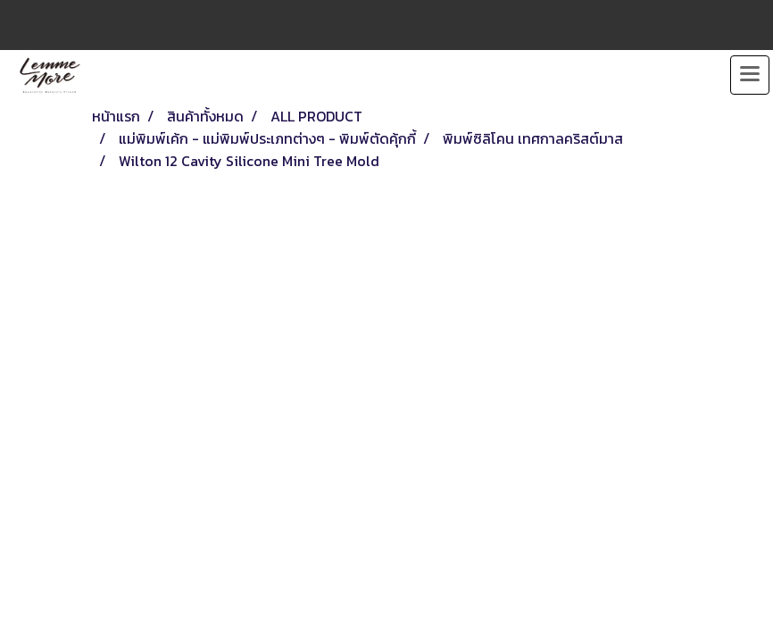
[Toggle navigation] (749, 75)
